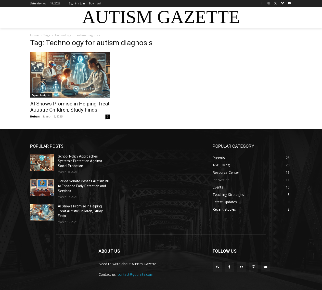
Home (34, 35)
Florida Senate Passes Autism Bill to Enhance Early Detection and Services (83, 186)
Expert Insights (41, 95)
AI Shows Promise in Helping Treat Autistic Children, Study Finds (70, 107)
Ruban (35, 116)
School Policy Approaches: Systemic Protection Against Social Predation (80, 161)
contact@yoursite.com (135, 274)
